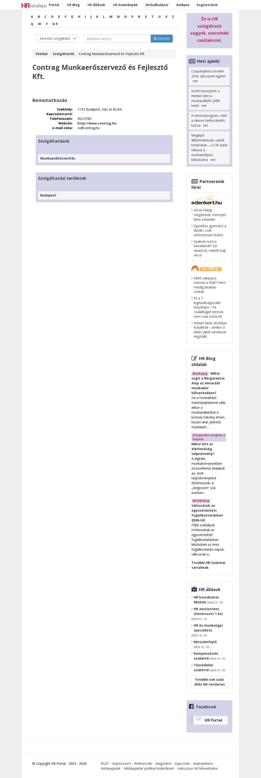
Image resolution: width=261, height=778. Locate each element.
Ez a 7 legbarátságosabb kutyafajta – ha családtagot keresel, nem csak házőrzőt (207, 307)
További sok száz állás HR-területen (209, 681)
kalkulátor (157, 5)
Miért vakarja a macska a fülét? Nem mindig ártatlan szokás (208, 285)
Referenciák (143, 763)
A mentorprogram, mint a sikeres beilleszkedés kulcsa (209, 120)
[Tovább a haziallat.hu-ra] (209, 268)
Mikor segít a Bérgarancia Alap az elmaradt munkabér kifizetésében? (208, 383)
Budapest (48, 195)
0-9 (54, 24)
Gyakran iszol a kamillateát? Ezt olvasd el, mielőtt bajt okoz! (208, 248)
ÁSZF (105, 763)
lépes (183, 5)
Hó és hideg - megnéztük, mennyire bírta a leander (208, 214)
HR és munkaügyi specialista (207, 630)
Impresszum (121, 763)
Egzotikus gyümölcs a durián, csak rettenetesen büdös (208, 230)
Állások (96, 5)
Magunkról (163, 763)
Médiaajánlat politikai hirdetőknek (149, 768)
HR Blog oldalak (203, 361)
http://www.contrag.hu (96, 123)
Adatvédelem (203, 763)
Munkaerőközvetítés (57, 158)
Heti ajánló (208, 61)
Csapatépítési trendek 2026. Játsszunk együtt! (208, 76)
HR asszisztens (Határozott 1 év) (207, 614)
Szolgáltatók (63, 54)
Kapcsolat (182, 763)
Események (125, 5)
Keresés (162, 38)
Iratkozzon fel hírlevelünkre (197, 768)
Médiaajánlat (110, 768)
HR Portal (213, 720)
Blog (73, 5)
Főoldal (42, 54)
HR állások (210, 589)
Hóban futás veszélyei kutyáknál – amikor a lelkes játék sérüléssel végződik (209, 330)
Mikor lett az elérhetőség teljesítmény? (202, 449)
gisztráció (207, 5)
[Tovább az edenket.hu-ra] (209, 199)
